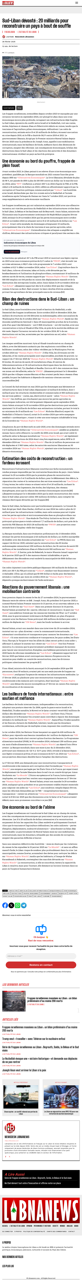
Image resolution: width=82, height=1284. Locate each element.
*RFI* (19, 184)
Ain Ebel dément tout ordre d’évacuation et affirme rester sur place (33, 1183)
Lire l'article (9, 108)
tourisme (46, 896)
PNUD (30, 896)
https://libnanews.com (11, 1141)
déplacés (6, 893)
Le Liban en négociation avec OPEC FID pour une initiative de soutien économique (61, 1112)
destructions (16, 893)
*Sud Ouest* (28, 606)
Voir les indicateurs (12, 252)
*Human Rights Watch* (57, 276)
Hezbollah (63, 893)
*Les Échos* (51, 267)
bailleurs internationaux (39, 890)
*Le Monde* (22, 775)
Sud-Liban (37, 896)
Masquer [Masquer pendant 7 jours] (24, 252)
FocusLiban (9, 32)
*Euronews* (8, 674)
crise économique (70, 890)
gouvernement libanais (48, 893)
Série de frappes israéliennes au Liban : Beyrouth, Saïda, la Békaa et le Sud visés (40, 1048)
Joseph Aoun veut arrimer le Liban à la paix (24, 1070)
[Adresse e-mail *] (41, 956)
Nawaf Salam (7, 896)
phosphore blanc (20, 896)
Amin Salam (24, 890)
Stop (19, 108)
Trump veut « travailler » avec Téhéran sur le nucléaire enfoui (33, 1038)
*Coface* (58, 190)
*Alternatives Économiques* (31, 177)
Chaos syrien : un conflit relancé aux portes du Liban (20, 1113)
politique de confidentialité (46, 972)
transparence (56, 896)
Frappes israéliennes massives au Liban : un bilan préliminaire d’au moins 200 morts (52, 1000)
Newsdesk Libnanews (24, 37)
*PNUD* (56, 261)
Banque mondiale (56, 890)
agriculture (13, 890)
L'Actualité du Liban (35, 1004)
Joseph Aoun (72, 893)
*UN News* (30, 622)
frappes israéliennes (30, 893)
